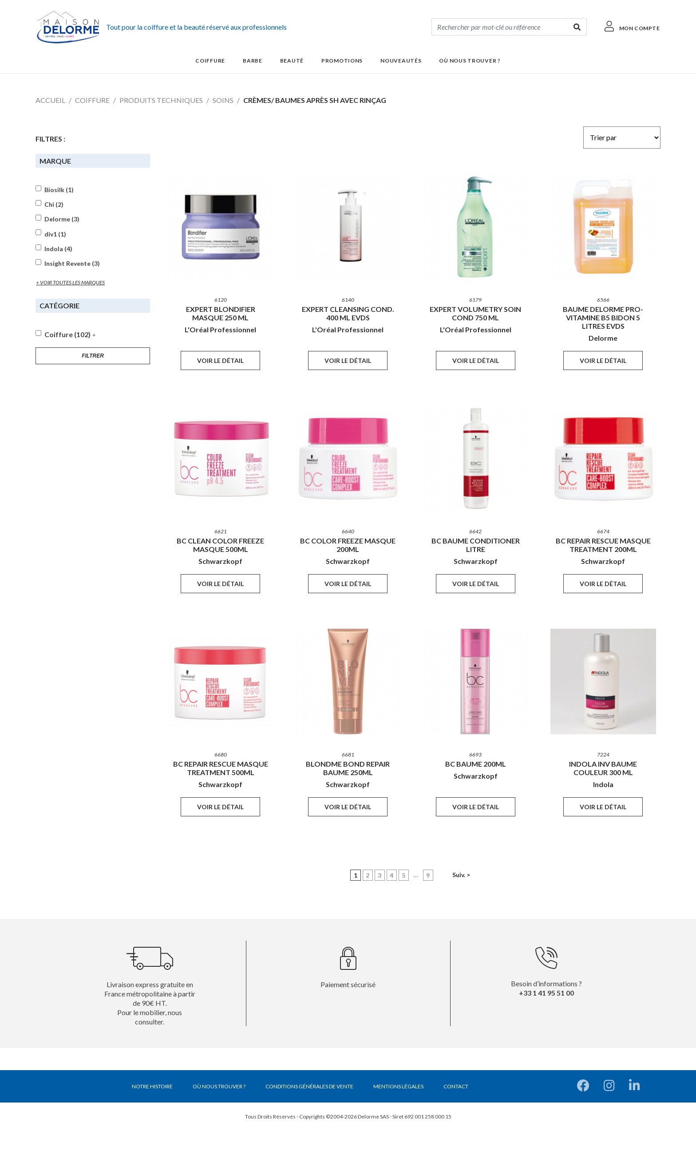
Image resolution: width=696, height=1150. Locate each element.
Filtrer (93, 356)
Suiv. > (461, 874)
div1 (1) (55, 234)
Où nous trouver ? (469, 60)
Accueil (50, 100)
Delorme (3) (61, 219)
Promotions (342, 60)
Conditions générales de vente (309, 1086)
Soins (223, 100)
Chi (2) (53, 204)
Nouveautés (400, 60)
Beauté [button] (292, 60)
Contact (455, 1086)
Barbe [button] (252, 60)
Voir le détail (220, 360)
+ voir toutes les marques (70, 282)
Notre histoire (152, 1086)
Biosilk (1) (59, 189)
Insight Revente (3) (72, 263)
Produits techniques (161, 100)
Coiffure (92, 100)
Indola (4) (58, 248)
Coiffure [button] (210, 60)
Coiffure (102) (67, 334)
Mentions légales (398, 1086)
